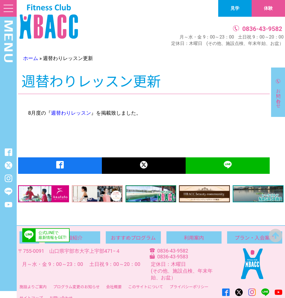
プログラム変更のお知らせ (76, 286)
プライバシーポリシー (188, 286)
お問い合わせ (278, 96)
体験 (268, 8)
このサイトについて (145, 286)
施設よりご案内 (33, 286)
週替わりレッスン (71, 113)
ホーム (30, 58)
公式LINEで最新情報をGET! (52, 235)
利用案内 (194, 237)
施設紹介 (73, 237)
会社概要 (114, 286)
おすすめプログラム (133, 237)
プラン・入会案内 (255, 237)
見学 (234, 8)
